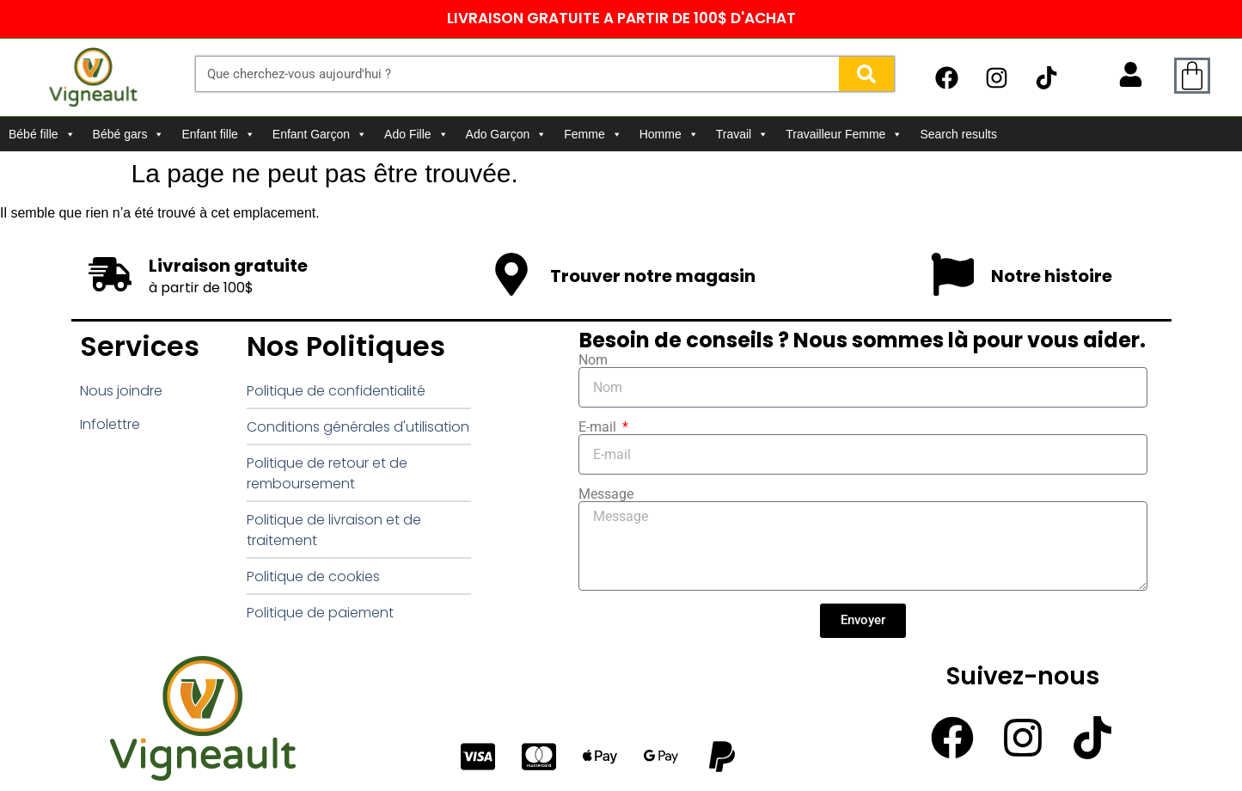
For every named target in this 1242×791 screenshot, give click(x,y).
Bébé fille (42, 134)
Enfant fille (217, 134)
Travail (742, 134)
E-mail (599, 427)
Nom (593, 360)
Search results (958, 134)
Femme (592, 134)
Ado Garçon (507, 134)
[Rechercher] (866, 74)
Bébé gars (129, 134)
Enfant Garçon (319, 134)
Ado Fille (416, 134)
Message (605, 494)
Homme (669, 134)
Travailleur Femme (844, 134)
